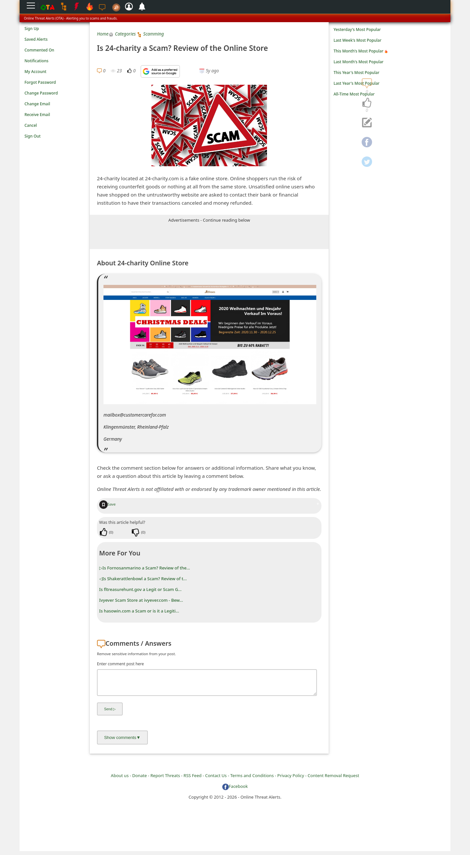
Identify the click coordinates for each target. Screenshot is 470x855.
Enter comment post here (120, 664)
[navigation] (367, 103)
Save (107, 504)
